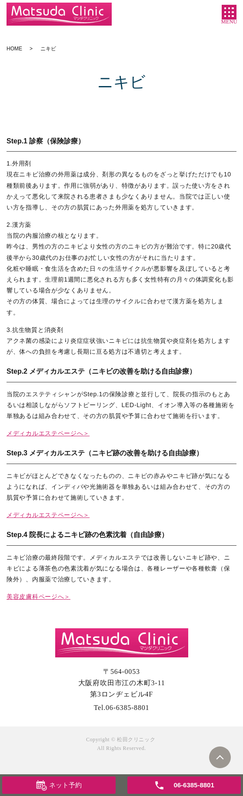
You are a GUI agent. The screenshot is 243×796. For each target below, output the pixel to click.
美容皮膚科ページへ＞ (38, 596)
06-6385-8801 (127, 707)
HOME (14, 49)
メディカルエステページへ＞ (48, 433)
